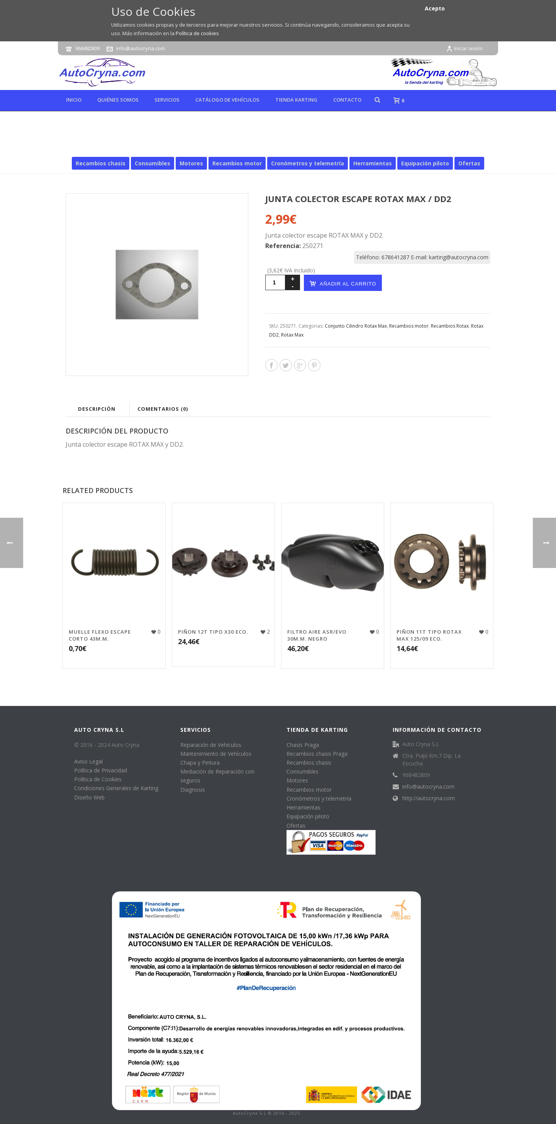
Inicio (73, 99)
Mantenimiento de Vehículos (215, 753)
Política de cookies (197, 33)
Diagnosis (192, 789)
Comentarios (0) (162, 408)
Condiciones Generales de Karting (116, 788)
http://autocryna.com (428, 798)
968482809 (87, 48)
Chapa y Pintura (200, 762)
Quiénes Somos (118, 99)
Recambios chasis (100, 163)
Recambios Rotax (320, 145)
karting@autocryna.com (458, 257)
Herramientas (372, 163)
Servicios (167, 99)
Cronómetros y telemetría (307, 163)
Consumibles (152, 163)
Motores (191, 163)
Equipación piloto (425, 163)
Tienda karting (296, 99)
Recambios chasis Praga (317, 753)
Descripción (96, 408)
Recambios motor (270, 145)
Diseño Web (89, 797)
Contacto (347, 99)
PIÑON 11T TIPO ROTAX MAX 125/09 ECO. (429, 635)
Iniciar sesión (464, 48)
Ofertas (469, 163)
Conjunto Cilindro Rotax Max (356, 326)
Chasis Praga (302, 744)
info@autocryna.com (140, 48)
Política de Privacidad (100, 770)
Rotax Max (362, 145)
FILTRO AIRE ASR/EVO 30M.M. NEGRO (316, 635)
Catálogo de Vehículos (227, 99)
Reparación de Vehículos (210, 744)
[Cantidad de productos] (275, 282)
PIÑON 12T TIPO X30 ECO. (213, 631)
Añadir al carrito (343, 283)
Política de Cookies (98, 779)
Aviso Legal (88, 761)
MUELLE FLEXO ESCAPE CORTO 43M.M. (100, 635)
